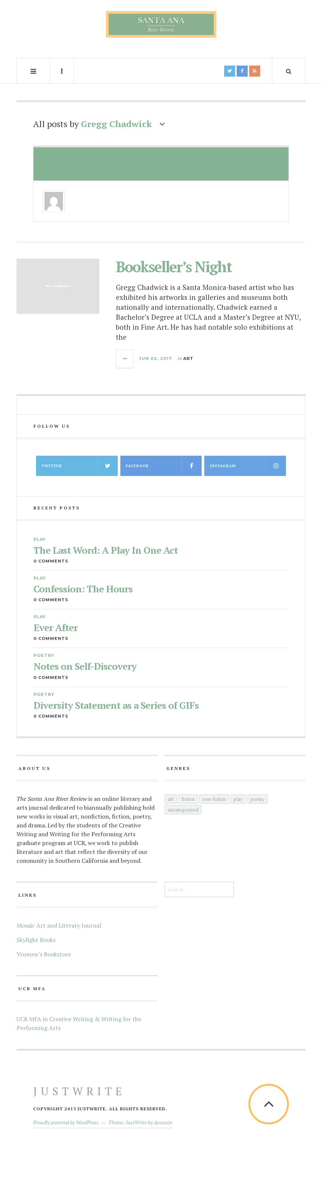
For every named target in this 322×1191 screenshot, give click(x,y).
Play (39, 539)
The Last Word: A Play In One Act (105, 550)
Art (188, 358)
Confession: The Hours (82, 589)
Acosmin (163, 1122)
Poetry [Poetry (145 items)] (258, 799)
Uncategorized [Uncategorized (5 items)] (183, 809)
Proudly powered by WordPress (66, 1122)
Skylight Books (36, 940)
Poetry (43, 655)
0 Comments (50, 561)
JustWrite (79, 1091)
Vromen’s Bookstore (44, 954)
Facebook (164, 466)
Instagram (248, 466)
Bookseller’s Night (173, 266)
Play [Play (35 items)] (238, 799)
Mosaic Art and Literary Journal (59, 925)
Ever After (55, 627)
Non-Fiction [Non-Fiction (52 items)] (214, 799)
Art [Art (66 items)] (171, 799)
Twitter (80, 466)
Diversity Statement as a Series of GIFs (116, 705)
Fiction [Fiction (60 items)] (188, 799)
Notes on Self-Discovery (85, 666)
